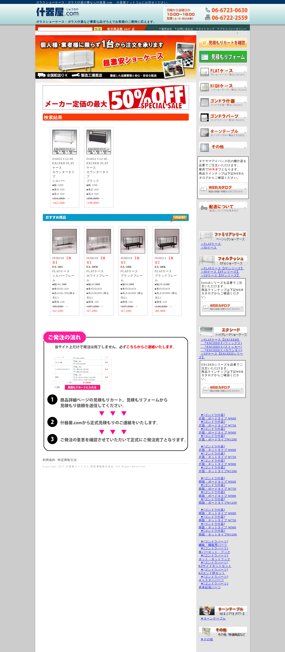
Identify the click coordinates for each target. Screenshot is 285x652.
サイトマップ (206, 29)
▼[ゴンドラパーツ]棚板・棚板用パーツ (213, 543)
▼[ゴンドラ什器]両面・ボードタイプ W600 (217, 480)
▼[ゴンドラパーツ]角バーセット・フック (214, 550)
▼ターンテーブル (213, 618)
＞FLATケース (211, 244)
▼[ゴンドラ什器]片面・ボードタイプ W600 (217, 416)
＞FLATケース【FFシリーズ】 (222, 268)
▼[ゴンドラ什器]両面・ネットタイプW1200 (218, 532)
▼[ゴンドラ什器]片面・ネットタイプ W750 (217, 455)
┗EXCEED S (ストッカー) (221, 346)
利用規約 (49, 460)
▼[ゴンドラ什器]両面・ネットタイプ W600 (217, 511)
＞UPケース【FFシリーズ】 (220, 275)
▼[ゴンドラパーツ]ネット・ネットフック (214, 557)
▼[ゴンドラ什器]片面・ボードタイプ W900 (217, 430)
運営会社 (166, 29)
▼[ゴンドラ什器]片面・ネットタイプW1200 (218, 469)
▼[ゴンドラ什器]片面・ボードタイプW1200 (218, 437)
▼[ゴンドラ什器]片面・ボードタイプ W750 (217, 423)
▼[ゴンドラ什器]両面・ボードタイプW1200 (218, 501)
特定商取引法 (67, 460)
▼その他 (207, 639)
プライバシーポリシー (233, 29)
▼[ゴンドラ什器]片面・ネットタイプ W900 (217, 462)
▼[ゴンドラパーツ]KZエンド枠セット (213, 571)
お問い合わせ (185, 29)
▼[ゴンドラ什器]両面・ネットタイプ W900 (217, 525)
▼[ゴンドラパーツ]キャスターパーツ (213, 578)
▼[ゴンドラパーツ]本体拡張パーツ (213, 585)
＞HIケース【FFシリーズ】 (220, 271)
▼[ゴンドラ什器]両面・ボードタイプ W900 (217, 493)
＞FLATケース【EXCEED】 (221, 339)
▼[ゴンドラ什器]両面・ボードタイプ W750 (217, 486)
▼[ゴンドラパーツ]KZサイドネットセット (215, 564)
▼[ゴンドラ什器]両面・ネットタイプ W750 (217, 518)
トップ (242, 33)
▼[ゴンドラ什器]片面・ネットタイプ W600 (217, 448)
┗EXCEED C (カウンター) (221, 350)
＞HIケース (209, 247)
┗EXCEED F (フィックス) (221, 343)
